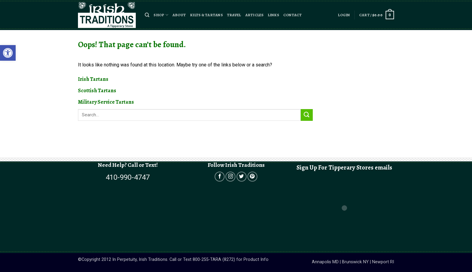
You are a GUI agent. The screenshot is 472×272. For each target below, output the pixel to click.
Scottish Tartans (97, 90)
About (179, 14)
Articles (254, 14)
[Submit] (307, 115)
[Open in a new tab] (220, 177)
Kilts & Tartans (206, 14)
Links (273, 14)
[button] (147, 15)
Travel (234, 14)
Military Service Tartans (106, 101)
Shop (161, 15)
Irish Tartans (93, 79)
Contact (292, 14)
